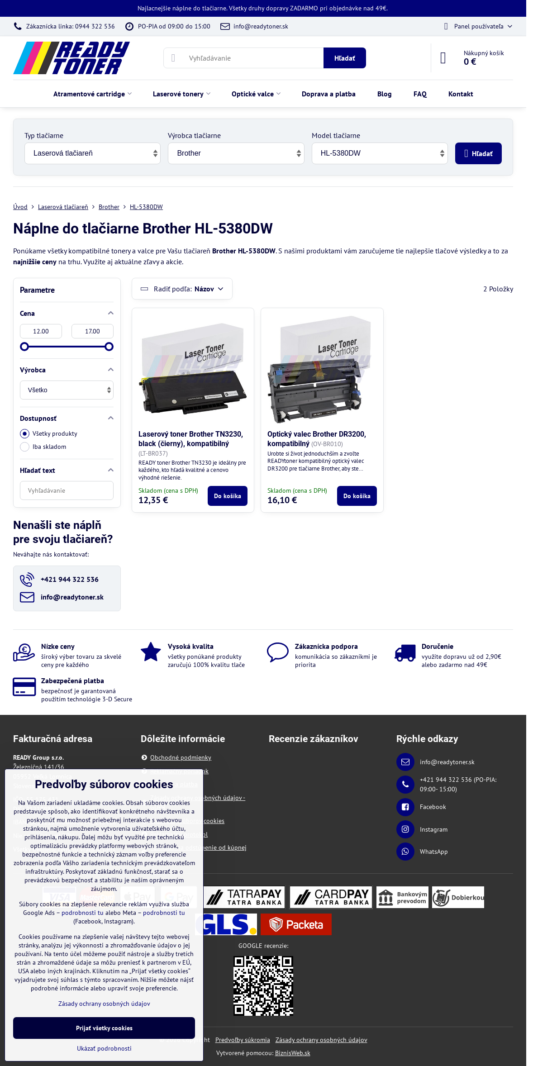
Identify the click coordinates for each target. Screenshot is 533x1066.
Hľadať (344, 57)
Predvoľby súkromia (242, 1040)
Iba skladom (43, 447)
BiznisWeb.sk (292, 1053)
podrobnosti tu (83, 913)
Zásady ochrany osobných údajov (321, 1040)
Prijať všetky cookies (104, 1028)
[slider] (24, 346)
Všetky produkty (48, 433)
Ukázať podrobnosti (104, 1048)
